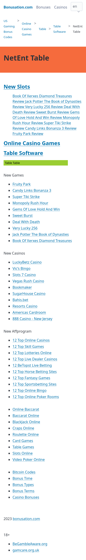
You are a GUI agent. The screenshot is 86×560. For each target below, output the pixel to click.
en (75, 6)
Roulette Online (26, 434)
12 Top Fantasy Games (31, 377)
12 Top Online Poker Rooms (36, 396)
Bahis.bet (20, 299)
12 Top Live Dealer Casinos (35, 359)
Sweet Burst (23, 215)
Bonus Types (23, 484)
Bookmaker (22, 287)
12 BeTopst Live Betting (32, 365)
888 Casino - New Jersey (32, 318)
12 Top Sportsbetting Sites (34, 384)
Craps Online (23, 428)
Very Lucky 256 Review (44, 106)
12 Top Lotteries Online (32, 352)
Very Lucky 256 (25, 228)
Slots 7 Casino (24, 274)
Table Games (23, 447)
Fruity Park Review (28, 133)
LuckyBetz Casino (27, 262)
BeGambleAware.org (30, 543)
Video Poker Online (29, 459)
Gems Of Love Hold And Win (36, 209)
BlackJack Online (26, 421)
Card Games (23, 440)
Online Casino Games (32, 143)
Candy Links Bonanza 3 (32, 190)
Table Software (23, 153)
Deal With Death (26, 221)
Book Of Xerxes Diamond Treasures (42, 240)
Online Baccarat (26, 409)
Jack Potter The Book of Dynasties (41, 234)
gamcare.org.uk (26, 550)
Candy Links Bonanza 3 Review (50, 128)
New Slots (17, 86)
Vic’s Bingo (21, 268)
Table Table (36, 163)
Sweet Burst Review (53, 112)
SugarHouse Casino (29, 293)
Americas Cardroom (29, 312)
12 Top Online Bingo (30, 390)
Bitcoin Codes (24, 472)
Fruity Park (22, 184)
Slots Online (23, 453)
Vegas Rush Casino (28, 281)
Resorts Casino (25, 306)
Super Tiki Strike (26, 196)
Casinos (60, 7)
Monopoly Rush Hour (30, 202)
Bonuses (43, 7)
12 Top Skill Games (28, 346)
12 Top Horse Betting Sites (35, 371)
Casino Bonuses (26, 497)
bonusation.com (26, 518)
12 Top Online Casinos (31, 340)
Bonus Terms (23, 490)
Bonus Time (22, 478)
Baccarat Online (26, 415)
